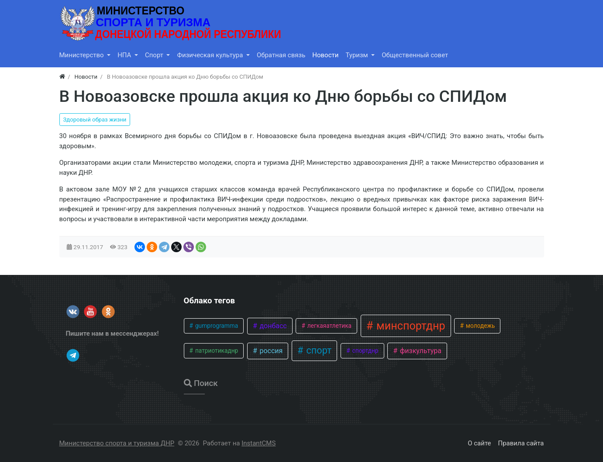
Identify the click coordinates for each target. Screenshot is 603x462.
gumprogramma (216, 325)
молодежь (479, 325)
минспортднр (409, 326)
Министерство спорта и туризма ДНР (117, 443)
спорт (317, 350)
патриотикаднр (216, 350)
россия (270, 351)
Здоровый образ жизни (95, 119)
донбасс (272, 326)
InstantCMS (258, 443)
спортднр (364, 350)
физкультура (419, 351)
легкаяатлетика (328, 325)
